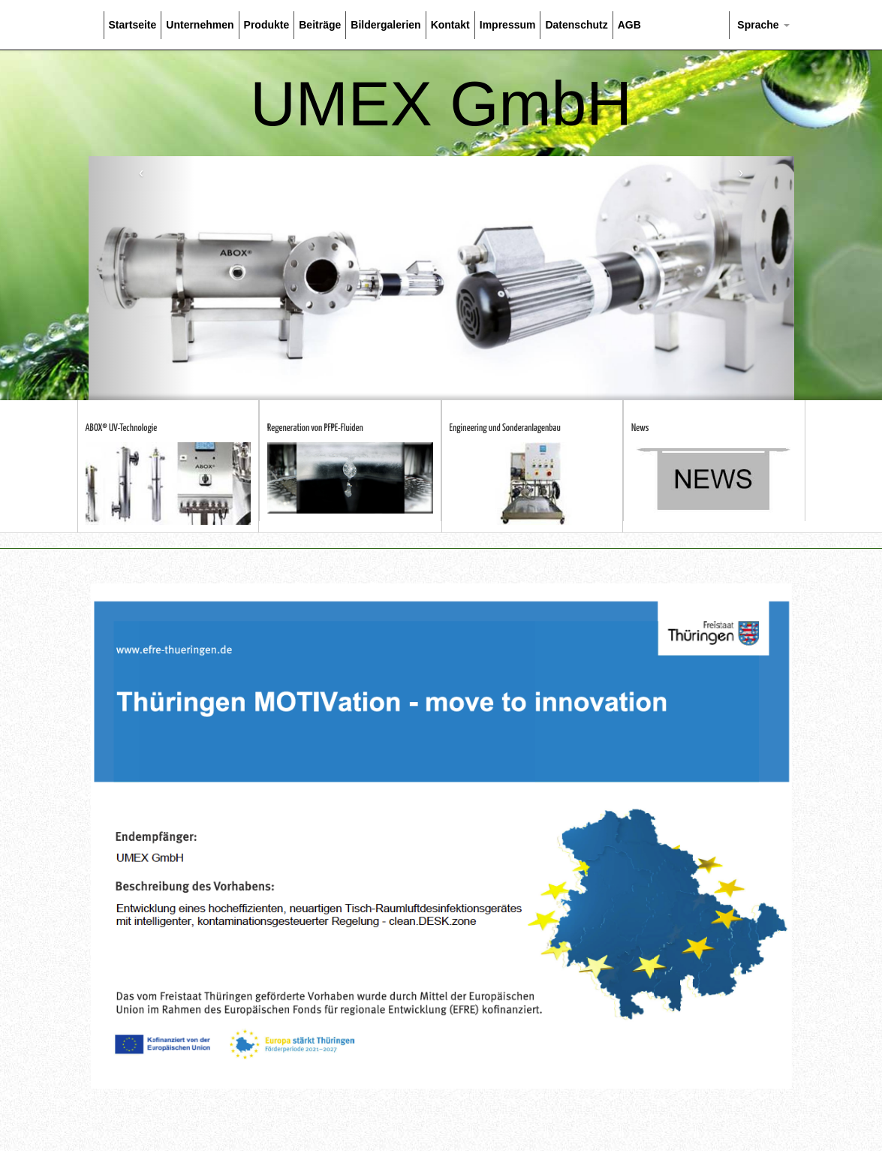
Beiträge (320, 25)
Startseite (133, 25)
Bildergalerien (385, 25)
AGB (629, 25)
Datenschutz (576, 25)
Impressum (508, 25)
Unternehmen (199, 25)
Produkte (267, 25)
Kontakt (450, 25)
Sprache (761, 25)
